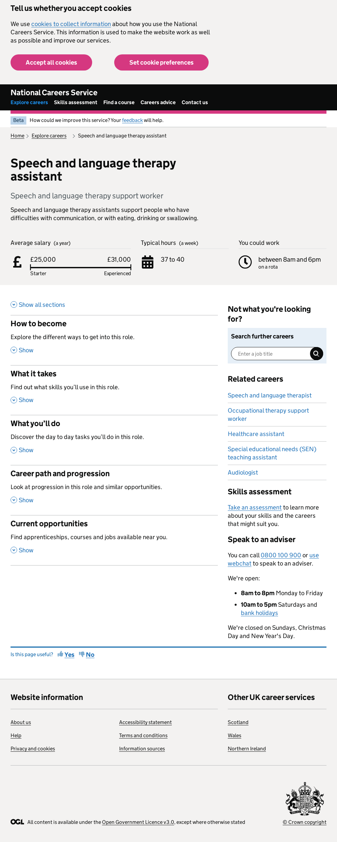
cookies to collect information (71, 24)
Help (16, 735)
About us (21, 722)
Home (17, 135)
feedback (132, 120)
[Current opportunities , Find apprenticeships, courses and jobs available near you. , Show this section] (114, 540)
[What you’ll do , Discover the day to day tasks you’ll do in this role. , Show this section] (114, 440)
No (90, 654)
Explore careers (29, 102)
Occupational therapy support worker (268, 414)
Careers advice (158, 102)
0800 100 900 (281, 555)
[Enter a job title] (277, 353)
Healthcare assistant (256, 434)
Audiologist (243, 472)
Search (316, 353)
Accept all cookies (51, 62)
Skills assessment (75, 102)
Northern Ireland (247, 748)
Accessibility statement (145, 722)
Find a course (119, 102)
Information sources (142, 748)
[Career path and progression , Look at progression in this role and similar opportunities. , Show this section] (114, 490)
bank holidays (259, 613)
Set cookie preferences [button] (161, 62)
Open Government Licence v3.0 (138, 822)
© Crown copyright (304, 822)
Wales (234, 735)
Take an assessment (255, 507)
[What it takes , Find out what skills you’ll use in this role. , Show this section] (114, 390)
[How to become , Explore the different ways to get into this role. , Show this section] (114, 340)
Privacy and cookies (33, 748)
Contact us (195, 102)
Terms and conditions (143, 735)
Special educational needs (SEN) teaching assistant (272, 453)
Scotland (238, 722)
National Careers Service (54, 92)
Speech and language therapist (270, 395)
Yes (69, 654)
